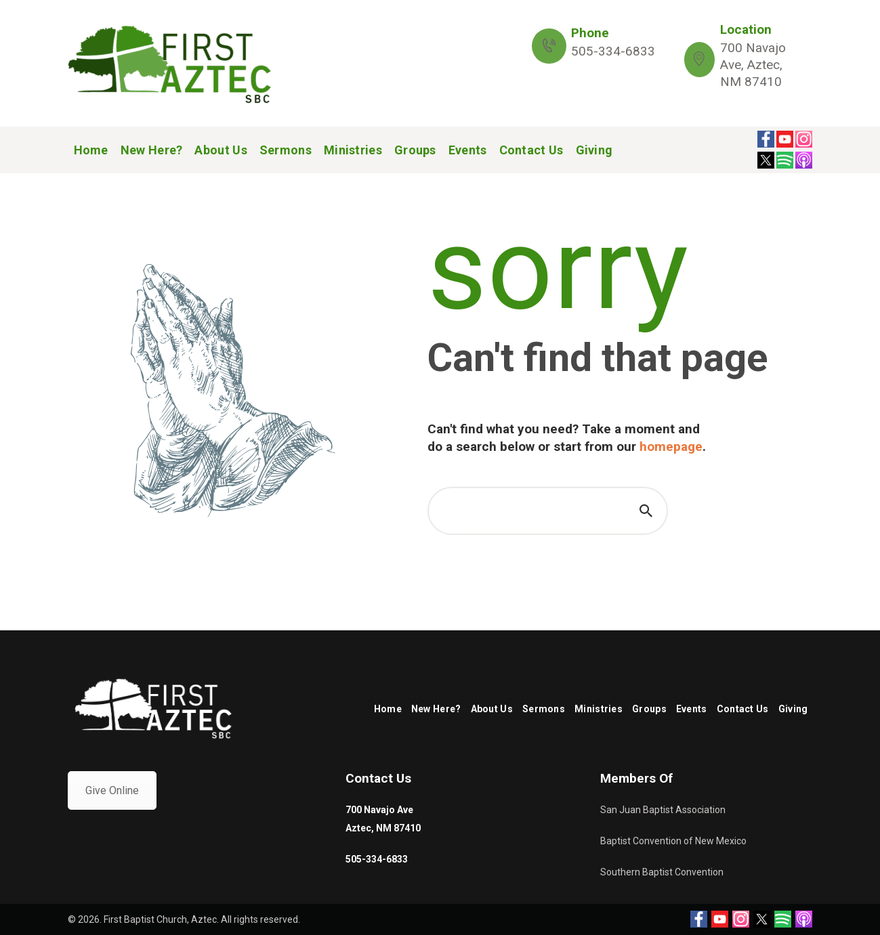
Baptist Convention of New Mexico (673, 840)
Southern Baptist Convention (662, 872)
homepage (671, 446)
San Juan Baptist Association (663, 809)
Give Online (112, 790)
